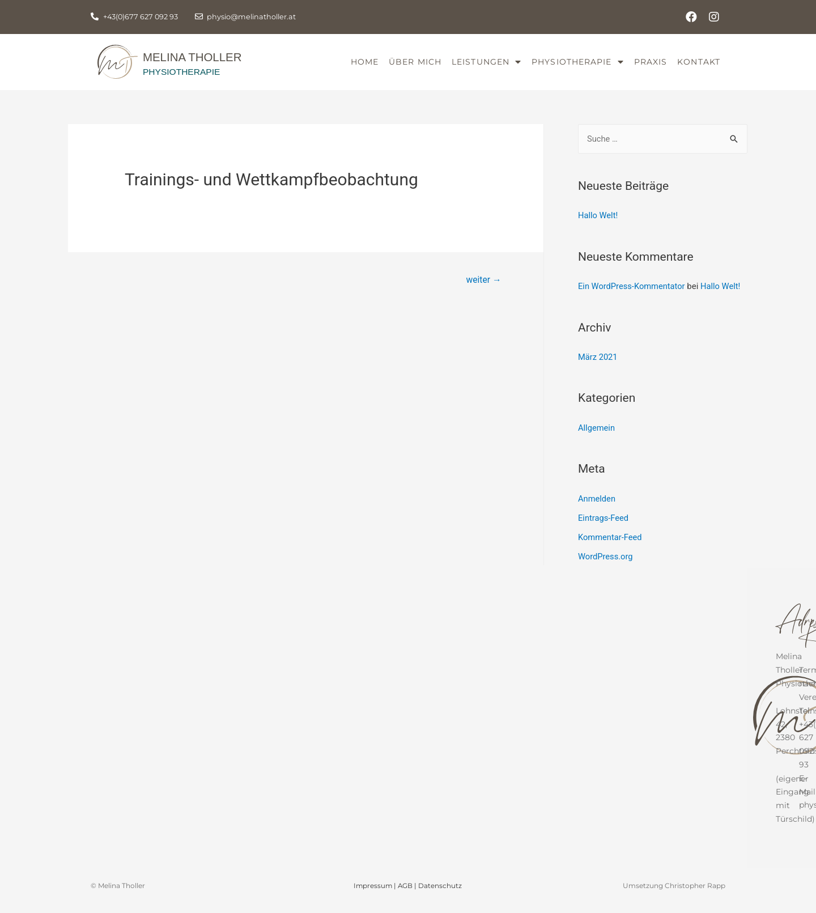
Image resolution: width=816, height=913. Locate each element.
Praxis (651, 67)
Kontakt (698, 67)
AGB (406, 894)
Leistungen (486, 67)
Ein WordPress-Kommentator (632, 296)
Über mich (415, 67)
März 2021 (598, 367)
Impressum (373, 894)
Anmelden (597, 508)
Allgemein (597, 437)
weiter (483, 289)
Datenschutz (441, 894)
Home (365, 67)
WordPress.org (606, 565)
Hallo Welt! (598, 225)
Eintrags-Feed (604, 527)
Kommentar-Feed (610, 546)
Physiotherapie (578, 67)
